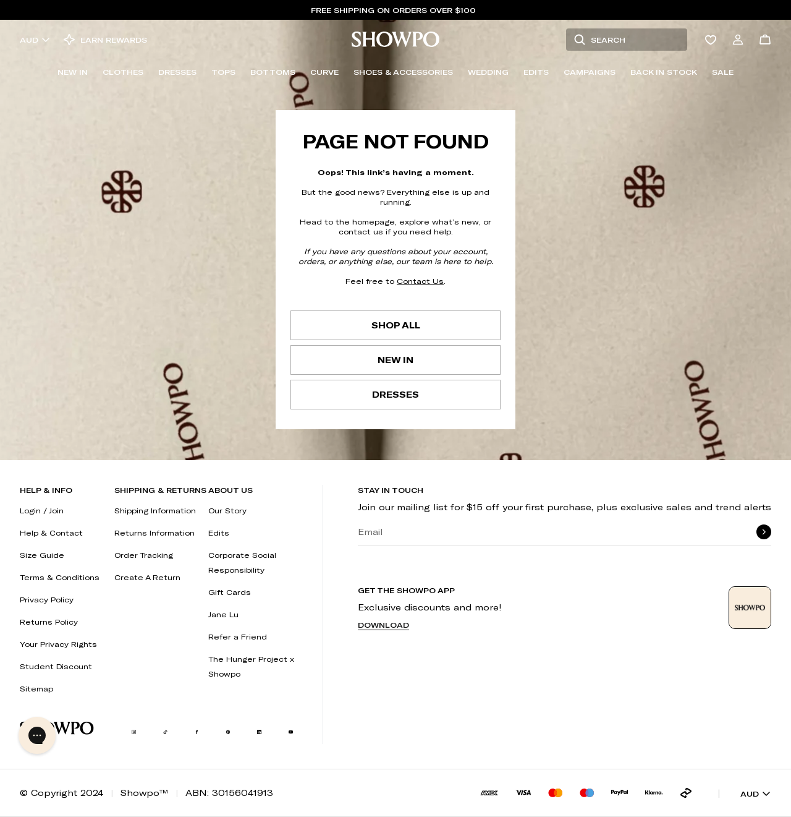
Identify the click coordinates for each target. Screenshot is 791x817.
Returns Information (154, 532)
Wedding (488, 71)
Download (383, 624)
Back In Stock (663, 71)
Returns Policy (49, 621)
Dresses (177, 71)
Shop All (395, 325)
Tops (223, 71)
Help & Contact (51, 532)
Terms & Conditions (59, 577)
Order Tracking (143, 554)
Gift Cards (229, 592)
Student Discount (56, 666)
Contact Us (420, 280)
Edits (536, 71)
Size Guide (42, 554)
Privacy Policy (47, 599)
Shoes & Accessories (403, 71)
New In (72, 71)
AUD (35, 40)
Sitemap (36, 688)
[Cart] (765, 39)
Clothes (123, 71)
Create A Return (147, 577)
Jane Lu (223, 614)
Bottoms (272, 71)
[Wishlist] (710, 39)
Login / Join (42, 510)
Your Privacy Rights (58, 643)
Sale (723, 71)
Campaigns (589, 71)
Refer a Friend (237, 636)
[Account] (738, 39)
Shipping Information (155, 510)
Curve (324, 71)
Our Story (227, 510)
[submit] (763, 531)
